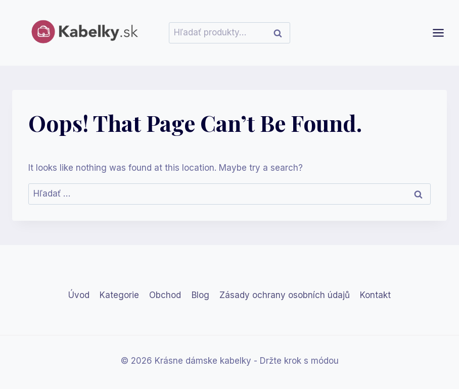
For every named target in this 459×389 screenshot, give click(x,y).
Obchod (165, 295)
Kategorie (119, 295)
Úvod (78, 295)
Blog (200, 295)
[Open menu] (443, 32)
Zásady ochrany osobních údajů (284, 295)
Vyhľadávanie (280, 33)
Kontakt (375, 295)
